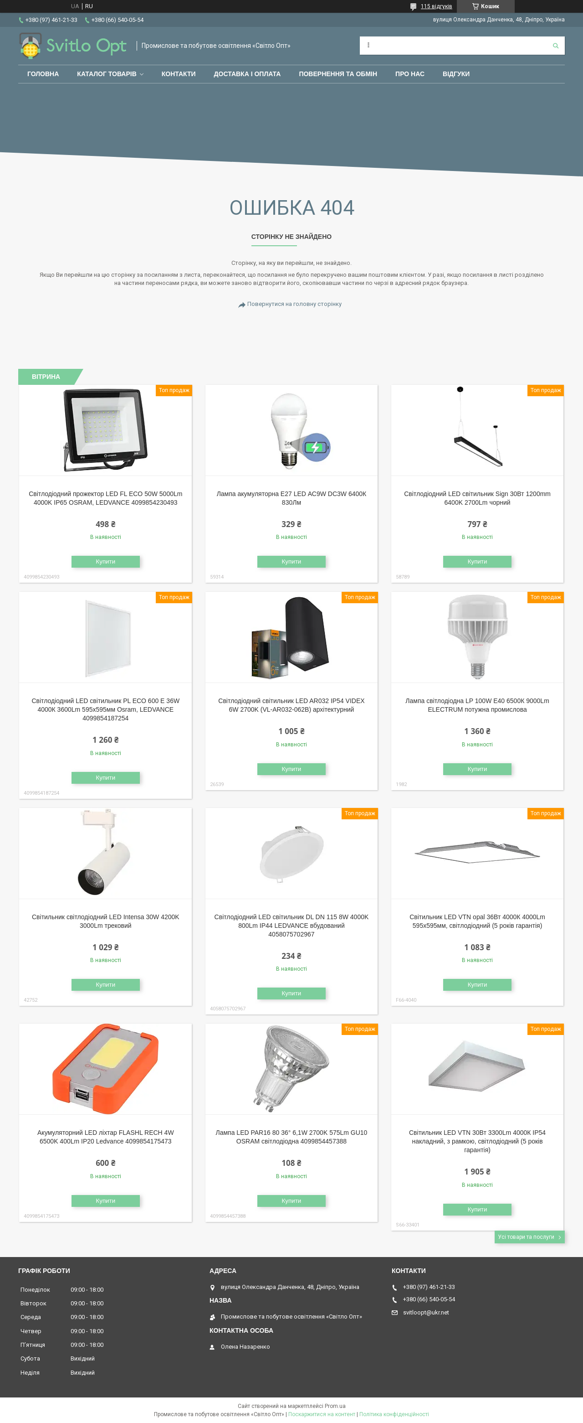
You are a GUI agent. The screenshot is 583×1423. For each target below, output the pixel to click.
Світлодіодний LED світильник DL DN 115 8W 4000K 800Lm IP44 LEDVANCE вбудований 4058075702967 (292, 925)
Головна (43, 74)
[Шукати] (556, 45)
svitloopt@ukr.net (426, 1312)
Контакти (179, 74)
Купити (105, 561)
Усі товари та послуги (526, 1237)
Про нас (409, 74)
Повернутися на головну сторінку (294, 303)
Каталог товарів (106, 74)
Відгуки (456, 74)
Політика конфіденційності (394, 1414)
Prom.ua (335, 1406)
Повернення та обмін (338, 74)
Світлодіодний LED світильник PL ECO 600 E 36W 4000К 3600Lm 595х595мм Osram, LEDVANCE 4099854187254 (105, 709)
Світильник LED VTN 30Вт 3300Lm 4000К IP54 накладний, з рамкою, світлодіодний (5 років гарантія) (477, 1141)
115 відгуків (436, 6)
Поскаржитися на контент (321, 1414)
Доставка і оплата (247, 74)
